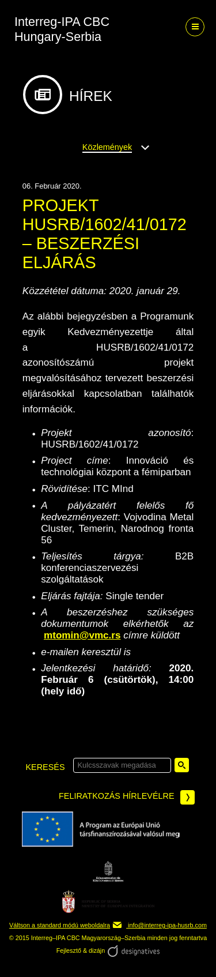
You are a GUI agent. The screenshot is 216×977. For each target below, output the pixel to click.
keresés (45, 767)
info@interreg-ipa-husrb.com (159, 925)
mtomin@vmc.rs (82, 635)
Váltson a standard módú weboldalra (59, 925)
